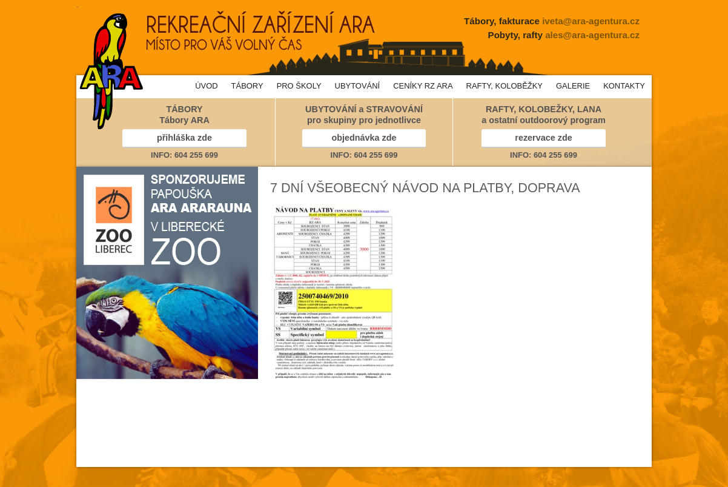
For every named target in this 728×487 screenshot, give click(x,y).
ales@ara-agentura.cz (592, 35)
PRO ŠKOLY (299, 85)
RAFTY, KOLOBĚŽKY (504, 85)
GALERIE (573, 85)
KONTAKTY (624, 85)
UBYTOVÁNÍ (357, 85)
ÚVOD (206, 85)
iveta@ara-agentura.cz (591, 21)
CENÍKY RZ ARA (422, 85)
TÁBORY (247, 85)
